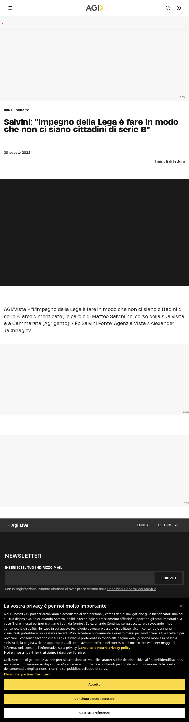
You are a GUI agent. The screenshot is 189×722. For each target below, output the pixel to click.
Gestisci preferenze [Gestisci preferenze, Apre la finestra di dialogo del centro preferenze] (94, 712)
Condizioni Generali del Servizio (131, 589)
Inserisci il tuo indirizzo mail (33, 567)
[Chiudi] (181, 606)
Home (8, 110)
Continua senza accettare (94, 698)
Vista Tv (22, 110)
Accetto (95, 684)
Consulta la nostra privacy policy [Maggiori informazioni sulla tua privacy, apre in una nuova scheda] (104, 647)
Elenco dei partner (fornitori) (27, 674)
